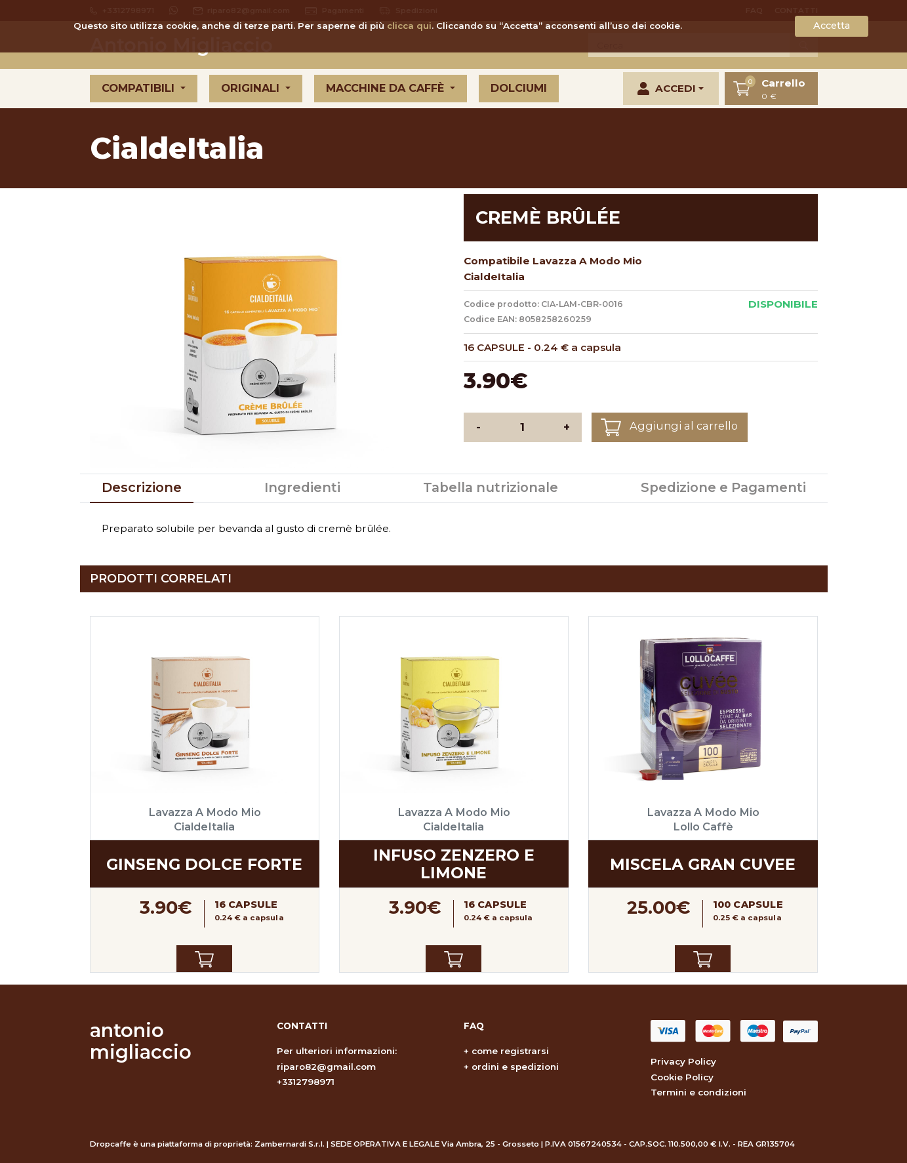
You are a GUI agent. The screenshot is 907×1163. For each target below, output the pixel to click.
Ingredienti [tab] (302, 487)
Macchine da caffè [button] (386, 87)
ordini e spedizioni (515, 1066)
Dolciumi (519, 87)
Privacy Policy (683, 1061)
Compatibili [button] (140, 87)
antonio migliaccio (140, 1041)
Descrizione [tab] (142, 487)
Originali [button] (252, 87)
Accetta (831, 25)
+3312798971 (305, 1081)
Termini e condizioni (698, 1092)
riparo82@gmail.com (326, 1066)
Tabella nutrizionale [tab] (490, 487)
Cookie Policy (682, 1077)
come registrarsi (510, 1051)
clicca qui (409, 25)
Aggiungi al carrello (669, 427)
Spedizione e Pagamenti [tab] (723, 487)
